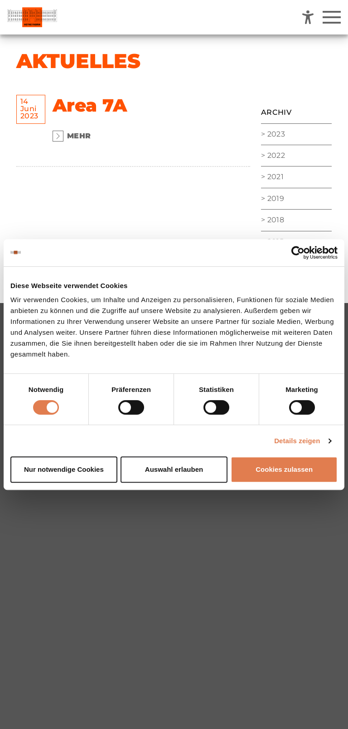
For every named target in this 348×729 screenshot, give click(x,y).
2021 (275, 176)
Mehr (72, 136)
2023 (276, 134)
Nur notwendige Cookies (64, 469)
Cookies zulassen (284, 469)
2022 (276, 155)
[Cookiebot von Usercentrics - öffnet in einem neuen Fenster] (298, 252)
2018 (275, 219)
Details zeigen (297, 441)
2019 (275, 198)
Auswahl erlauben (174, 469)
